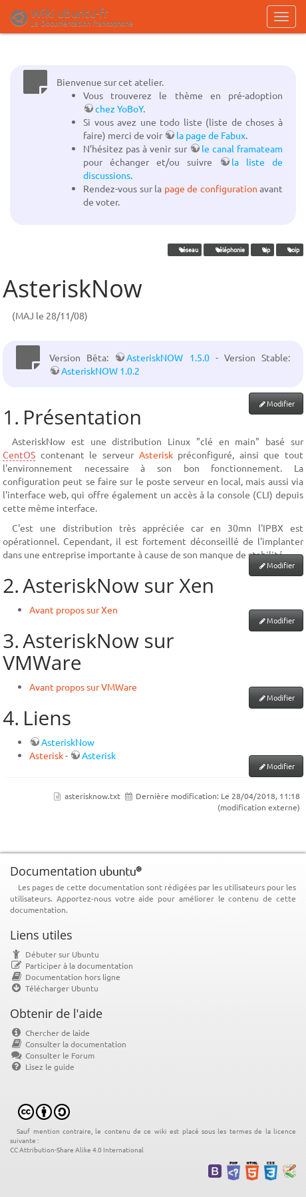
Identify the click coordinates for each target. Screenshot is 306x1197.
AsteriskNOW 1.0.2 (100, 371)
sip (262, 249)
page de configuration (210, 188)
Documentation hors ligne (65, 976)
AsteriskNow (67, 742)
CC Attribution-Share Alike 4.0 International (77, 1149)
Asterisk (156, 454)
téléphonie (226, 249)
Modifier (281, 403)
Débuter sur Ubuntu (54, 954)
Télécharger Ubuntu (54, 988)
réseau (185, 249)
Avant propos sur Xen (73, 609)
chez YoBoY (119, 108)
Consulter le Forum (52, 1055)
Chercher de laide (50, 1032)
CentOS (19, 454)
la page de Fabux (210, 135)
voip (289, 249)
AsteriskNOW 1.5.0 (167, 357)
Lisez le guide (42, 1066)
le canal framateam (242, 148)
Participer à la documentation (71, 965)
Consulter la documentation (68, 1044)
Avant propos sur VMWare (83, 687)
